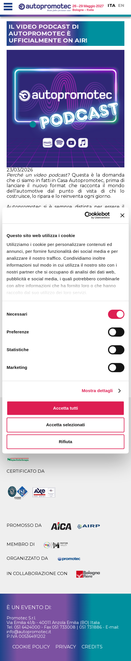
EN (121, 5)
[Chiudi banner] (122, 215)
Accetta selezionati (65, 425)
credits (92, 647)
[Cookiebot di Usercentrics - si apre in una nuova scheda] (84, 215)
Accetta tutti (65, 408)
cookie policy (31, 647)
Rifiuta (65, 441)
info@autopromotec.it (29, 631)
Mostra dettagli (97, 390)
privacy (65, 647)
